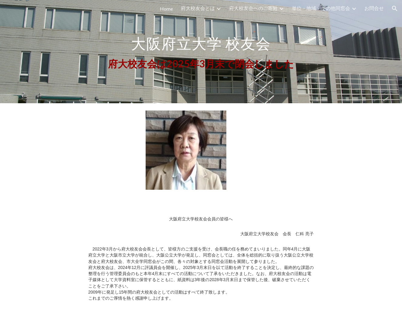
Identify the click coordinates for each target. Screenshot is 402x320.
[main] (201, 52)
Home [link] (166, 9)
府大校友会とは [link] (198, 8)
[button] (394, 8)
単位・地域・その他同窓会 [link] (321, 8)
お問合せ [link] (374, 8)
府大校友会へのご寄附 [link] (253, 8)
